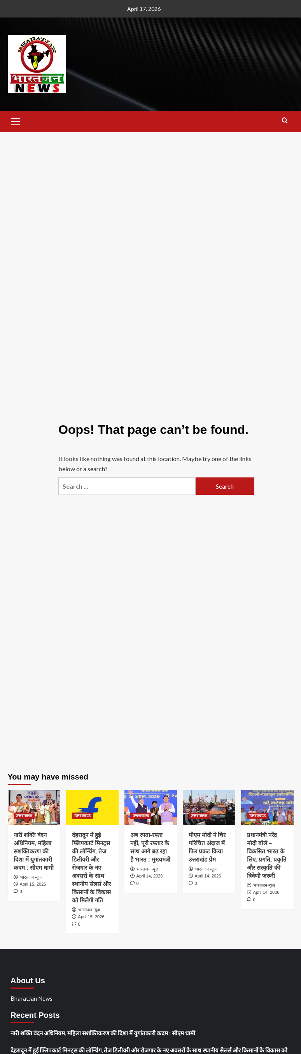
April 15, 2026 (33, 884)
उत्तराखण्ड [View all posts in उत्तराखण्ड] (24, 815)
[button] (15, 120)
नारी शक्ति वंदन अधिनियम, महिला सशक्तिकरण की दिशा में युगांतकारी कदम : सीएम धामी (34, 851)
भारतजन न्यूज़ (31, 877)
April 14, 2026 (149, 876)
